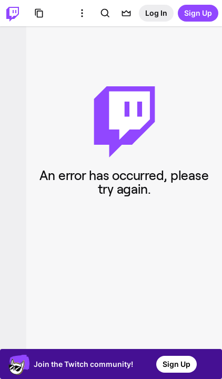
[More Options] (82, 13)
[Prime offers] (126, 13)
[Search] (105, 13)
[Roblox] (61, 13)
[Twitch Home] (12, 13)
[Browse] (38, 13)
